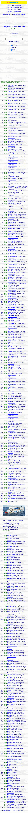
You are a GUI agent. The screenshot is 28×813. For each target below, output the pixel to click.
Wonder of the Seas (12, 94)
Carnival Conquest (12, 328)
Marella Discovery (11, 543)
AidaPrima (10, 286)
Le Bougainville (10, 794)
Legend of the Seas (12, 85)
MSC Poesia (11, 393)
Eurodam (10, 435)
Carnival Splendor (12, 304)
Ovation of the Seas (12, 163)
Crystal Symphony (11, 606)
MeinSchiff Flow (11, 176)
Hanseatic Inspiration (12, 745)
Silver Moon (10, 653)
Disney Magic (11, 446)
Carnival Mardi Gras (12, 133)
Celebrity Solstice (12, 290)
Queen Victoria (11, 426)
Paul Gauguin (10, 718)
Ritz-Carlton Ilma (11, 633)
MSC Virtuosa (11, 136)
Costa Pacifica (11, 301)
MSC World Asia (12, 114)
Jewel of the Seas (12, 420)
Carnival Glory (11, 332)
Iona (9, 120)
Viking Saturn (10, 628)
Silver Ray (9, 593)
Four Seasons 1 (11, 666)
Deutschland (10, 712)
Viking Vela (10, 595)
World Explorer (10, 807)
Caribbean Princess (12, 317)
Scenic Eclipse (10, 723)
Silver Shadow (10, 698)
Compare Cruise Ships (15, 14)
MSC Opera (10, 557)
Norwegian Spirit (12, 484)
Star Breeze (10, 754)
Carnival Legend (12, 429)
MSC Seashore (11, 149)
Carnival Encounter (12, 340)
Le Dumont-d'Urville (12, 796)
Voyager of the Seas (12, 256)
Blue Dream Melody (12, 646)
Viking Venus (10, 624)
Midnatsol (9, 726)
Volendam (9, 572)
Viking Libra (10, 600)
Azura (9, 299)
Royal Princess (11, 228)
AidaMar (9, 536)
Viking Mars (10, 622)
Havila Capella (10, 732)
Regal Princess (11, 230)
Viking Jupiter (10, 617)
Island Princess (11, 387)
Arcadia (9, 443)
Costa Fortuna (11, 351)
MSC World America (12, 115)
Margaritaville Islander (13, 438)
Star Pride (9, 756)
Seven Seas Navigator (12, 693)
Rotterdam (10, 362)
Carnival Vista (11, 269)
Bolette (9, 567)
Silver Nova (10, 592)
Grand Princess (11, 346)
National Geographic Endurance (14, 762)
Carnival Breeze (11, 280)
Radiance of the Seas (13, 414)
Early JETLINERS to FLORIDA (14, 9)
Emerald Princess (12, 310)
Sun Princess (11, 141)
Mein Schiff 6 (11, 364)
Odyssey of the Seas (13, 150)
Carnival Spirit (11, 431)
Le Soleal (9, 780)
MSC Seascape (11, 147)
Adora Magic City (12, 259)
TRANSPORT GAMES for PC (14, 11)
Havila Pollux (10, 734)
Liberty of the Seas (12, 193)
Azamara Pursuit (11, 677)
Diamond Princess (12, 298)
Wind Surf (9, 751)
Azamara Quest (11, 680)
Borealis (9, 568)
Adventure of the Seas (13, 253)
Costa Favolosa (11, 313)
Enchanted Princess (12, 212)
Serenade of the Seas (13, 423)
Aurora (9, 482)
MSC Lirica (9, 559)
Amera (8, 661)
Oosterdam (10, 454)
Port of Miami (16, 12)
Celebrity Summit (12, 406)
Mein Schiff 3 (11, 371)
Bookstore (23, 14)
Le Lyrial (9, 781)
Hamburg (9, 748)
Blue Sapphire (10, 663)
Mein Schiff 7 (11, 318)
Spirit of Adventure (11, 575)
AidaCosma (10, 128)
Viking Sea (9, 625)
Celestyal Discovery (12, 644)
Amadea (9, 690)
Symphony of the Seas (13, 100)
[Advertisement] (14, 20)
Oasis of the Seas (12, 109)
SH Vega (9, 785)
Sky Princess (11, 211)
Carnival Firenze (12, 263)
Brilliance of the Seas (13, 417)
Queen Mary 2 (11, 203)
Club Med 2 (10, 750)
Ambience (9, 540)
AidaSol (10, 501)
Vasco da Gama (11, 576)
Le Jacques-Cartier (11, 789)
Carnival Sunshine (12, 348)
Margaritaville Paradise (12, 601)
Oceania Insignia (11, 679)
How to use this (14, 33)
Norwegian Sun (11, 467)
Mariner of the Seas (12, 244)
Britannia (10, 220)
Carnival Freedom (12, 323)
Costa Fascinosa (12, 312)
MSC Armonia (10, 560)
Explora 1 (9, 565)
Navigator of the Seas (13, 238)
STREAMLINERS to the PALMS (14, 5)
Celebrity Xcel (11, 236)
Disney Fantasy (11, 272)
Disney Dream (11, 274)
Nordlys (9, 775)
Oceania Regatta (11, 683)
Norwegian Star (11, 401)
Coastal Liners (10, 12)
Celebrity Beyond (12, 234)
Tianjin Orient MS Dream (13, 468)
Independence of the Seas (14, 190)
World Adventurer (11, 804)
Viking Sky (9, 627)
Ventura (10, 294)
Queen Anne (11, 315)
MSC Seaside (11, 198)
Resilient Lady (11, 337)
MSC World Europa (12, 112)
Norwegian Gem (12, 381)
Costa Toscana (11, 125)
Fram (8, 767)
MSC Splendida (11, 247)
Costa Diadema (11, 270)
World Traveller (10, 805)
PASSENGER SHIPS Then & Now (14, 7)
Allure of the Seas (12, 106)
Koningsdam (11, 360)
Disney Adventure (12, 117)
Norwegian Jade (12, 375)
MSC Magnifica (11, 373)
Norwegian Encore (12, 153)
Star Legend (10, 758)
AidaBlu (9, 535)
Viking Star (9, 620)
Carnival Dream (11, 278)
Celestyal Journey (11, 578)
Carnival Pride (11, 437)
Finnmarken (10, 736)
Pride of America (12, 457)
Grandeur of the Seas (13, 488)
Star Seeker (10, 797)
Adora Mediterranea (12, 442)
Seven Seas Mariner (12, 613)
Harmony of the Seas (13, 103)
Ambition (9, 611)
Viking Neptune (10, 619)
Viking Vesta (10, 597)
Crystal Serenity (11, 549)
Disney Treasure (12, 215)
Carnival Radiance (12, 357)
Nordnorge (9, 770)
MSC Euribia (11, 139)
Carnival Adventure (12, 343)
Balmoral (9, 638)
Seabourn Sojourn (11, 671)
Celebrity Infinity (11, 407)
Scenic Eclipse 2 (11, 721)
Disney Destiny (11, 217)
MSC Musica (11, 396)
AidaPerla (10, 285)
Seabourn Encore (11, 655)
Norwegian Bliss (11, 169)
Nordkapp (9, 769)
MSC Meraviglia (11, 146)
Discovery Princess (12, 214)
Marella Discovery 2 (12, 541)
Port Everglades (23, 12)
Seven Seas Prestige (13, 479)
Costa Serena (11, 302)
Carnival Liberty (11, 326)
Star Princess (11, 142)
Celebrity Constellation (13, 409)
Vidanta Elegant (11, 737)
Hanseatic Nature (11, 739)
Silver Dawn (10, 650)
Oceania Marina (11, 556)
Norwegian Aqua (12, 183)
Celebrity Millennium (12, 404)
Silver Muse (10, 652)
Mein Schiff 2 (11, 320)
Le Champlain (10, 793)
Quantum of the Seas (13, 160)
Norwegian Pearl (12, 378)
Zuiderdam (10, 456)
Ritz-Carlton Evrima (11, 701)
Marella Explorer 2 (12, 493)
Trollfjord (9, 728)
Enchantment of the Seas (14, 448)
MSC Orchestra (11, 395)
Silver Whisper (10, 696)
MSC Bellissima (11, 144)
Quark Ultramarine (11, 753)
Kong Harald (10, 777)
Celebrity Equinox (12, 293)
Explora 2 (9, 564)
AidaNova (10, 123)
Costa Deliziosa (11, 392)
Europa (9, 691)
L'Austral (9, 783)
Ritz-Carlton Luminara (12, 630)
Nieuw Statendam (12, 368)
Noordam (10, 451)
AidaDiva (9, 548)
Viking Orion (10, 616)
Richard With (10, 773)
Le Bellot (9, 788)
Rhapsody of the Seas (13, 460)
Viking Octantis (10, 688)
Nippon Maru (10, 713)
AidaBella (9, 546)
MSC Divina (11, 242)
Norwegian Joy (11, 172)
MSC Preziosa (11, 241)
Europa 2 (9, 639)
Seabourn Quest (11, 669)
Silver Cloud (10, 724)
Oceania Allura (10, 552)
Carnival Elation (11, 498)
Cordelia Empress (11, 609)
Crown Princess (11, 309)
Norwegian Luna (12, 180)
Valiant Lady (11, 334)
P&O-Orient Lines (6, 14)
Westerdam (10, 453)
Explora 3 (10, 492)
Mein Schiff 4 (11, 367)
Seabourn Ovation (11, 657)
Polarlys (9, 772)
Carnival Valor (11, 331)
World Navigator (11, 799)
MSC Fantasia (11, 249)
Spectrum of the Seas (13, 157)
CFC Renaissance (11, 580)
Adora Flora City (12, 231)
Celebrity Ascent (12, 233)
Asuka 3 (9, 605)
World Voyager (10, 801)
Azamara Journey (11, 675)
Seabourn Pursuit (11, 708)
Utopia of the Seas (12, 97)
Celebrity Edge (11, 275)
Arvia (9, 119)
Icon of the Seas (12, 91)
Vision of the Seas (12, 463)
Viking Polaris (10, 687)
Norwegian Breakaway (13, 204)
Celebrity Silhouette (12, 288)
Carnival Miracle (11, 427)
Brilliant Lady (11, 336)
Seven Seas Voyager (12, 641)
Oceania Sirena (11, 685)
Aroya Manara (11, 201)
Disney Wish (11, 219)
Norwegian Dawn (12, 398)
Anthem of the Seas (12, 166)
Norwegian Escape (12, 173)
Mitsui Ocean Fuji (11, 667)
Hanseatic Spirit (11, 742)
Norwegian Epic (11, 186)
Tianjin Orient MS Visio (13, 353)
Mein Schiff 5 (11, 365)
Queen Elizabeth (12, 412)
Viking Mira (10, 598)
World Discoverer (11, 802)
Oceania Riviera (11, 554)
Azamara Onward (11, 674)
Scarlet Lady (11, 339)
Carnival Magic (11, 282)
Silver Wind (10, 720)
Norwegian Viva (11, 223)
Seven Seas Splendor (12, 583)
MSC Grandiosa (11, 138)
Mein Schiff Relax (12, 178)
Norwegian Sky (11, 476)
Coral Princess (11, 403)
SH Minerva (10, 786)
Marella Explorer (12, 478)
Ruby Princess (11, 307)
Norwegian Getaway (12, 208)
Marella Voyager (12, 474)
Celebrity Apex (11, 277)
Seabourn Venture (11, 705)
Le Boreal (9, 778)
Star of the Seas (11, 88)
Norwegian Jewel (12, 384)
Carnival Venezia (12, 261)
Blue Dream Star (11, 704)
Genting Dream (11, 200)
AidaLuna (9, 544)
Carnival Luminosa (12, 388)
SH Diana (9, 765)
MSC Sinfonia (10, 562)
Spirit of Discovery (11, 573)
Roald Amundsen (11, 715)
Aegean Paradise (11, 710)
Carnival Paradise (12, 495)
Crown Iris (9, 649)
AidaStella (9, 538)
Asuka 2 (9, 608)
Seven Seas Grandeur (12, 586)
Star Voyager (11, 471)
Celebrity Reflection (12, 283)
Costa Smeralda (11, 127)
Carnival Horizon (12, 267)
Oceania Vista (10, 551)
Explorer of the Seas (12, 250)
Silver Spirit (10, 660)
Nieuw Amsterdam (12, 432)
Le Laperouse (10, 791)
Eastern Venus (10, 699)
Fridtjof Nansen (10, 716)
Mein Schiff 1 (11, 321)
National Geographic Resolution (14, 759)
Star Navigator (11, 487)
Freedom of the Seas (13, 187)
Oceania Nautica (11, 682)
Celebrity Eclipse (12, 291)
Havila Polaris (10, 731)
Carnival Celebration (12, 130)
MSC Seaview (11, 196)
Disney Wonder (11, 445)
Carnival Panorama (12, 264)
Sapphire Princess (12, 296)
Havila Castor (10, 729)
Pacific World (11, 473)
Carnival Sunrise (12, 356)
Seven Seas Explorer (12, 589)
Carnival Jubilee (11, 122)
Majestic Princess (12, 222)
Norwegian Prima (12, 225)
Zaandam (9, 570)
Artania (9, 636)
